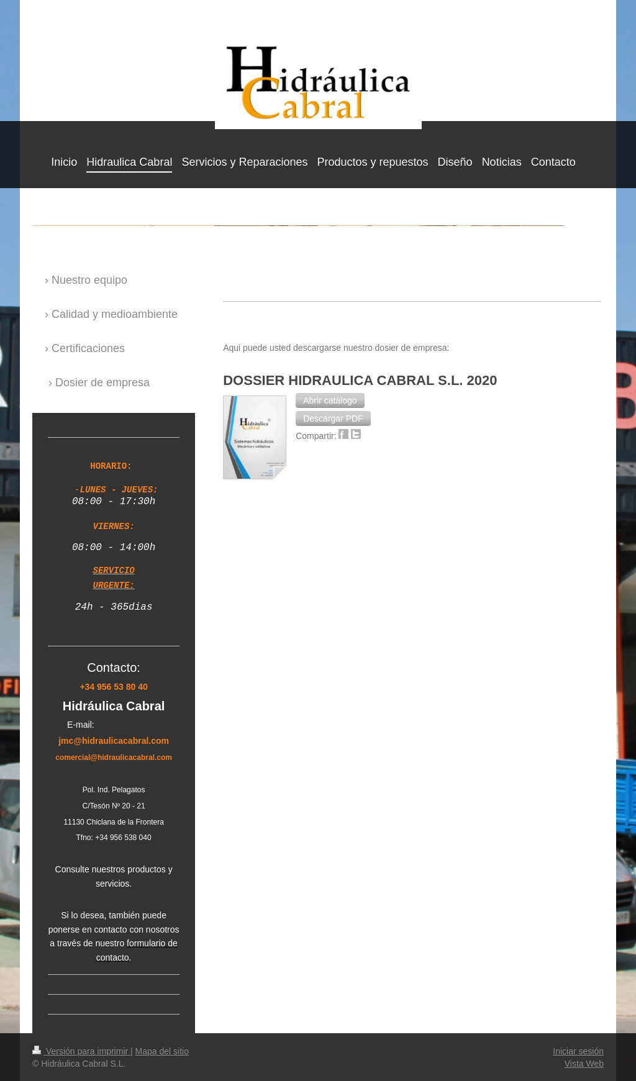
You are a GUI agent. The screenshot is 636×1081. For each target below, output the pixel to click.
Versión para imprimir (81, 1050)
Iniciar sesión (578, 1050)
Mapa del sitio (162, 1050)
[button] (330, 400)
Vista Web (584, 1062)
